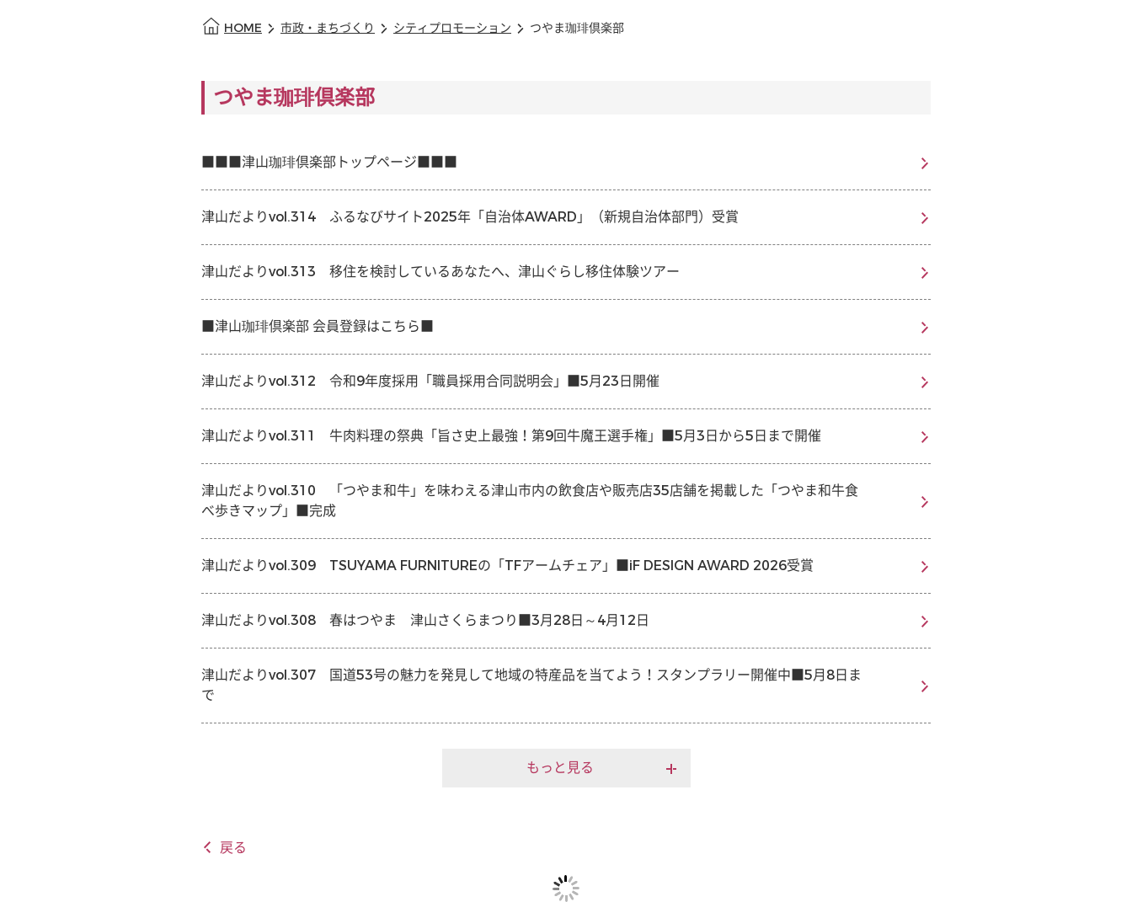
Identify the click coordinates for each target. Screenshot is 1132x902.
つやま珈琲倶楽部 (577, 28)
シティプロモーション (452, 28)
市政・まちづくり (327, 28)
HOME (243, 28)
